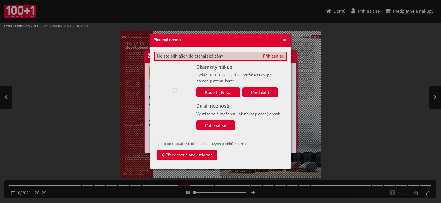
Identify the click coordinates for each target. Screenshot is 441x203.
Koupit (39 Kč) (218, 92)
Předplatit (260, 92)
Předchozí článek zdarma (187, 155)
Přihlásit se (273, 56)
